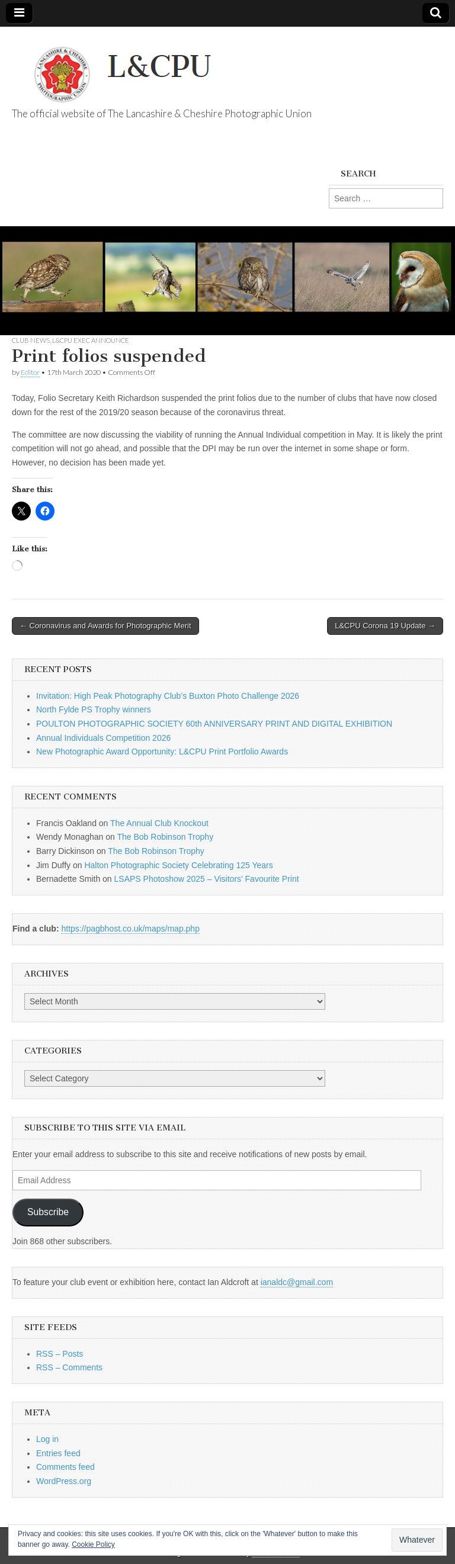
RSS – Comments (69, 1367)
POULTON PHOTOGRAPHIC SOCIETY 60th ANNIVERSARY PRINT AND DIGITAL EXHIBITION (214, 723)
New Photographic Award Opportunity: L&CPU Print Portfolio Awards (162, 751)
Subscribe (48, 1212)
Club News (31, 340)
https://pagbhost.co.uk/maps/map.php (130, 928)
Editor (30, 372)
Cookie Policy (93, 1544)
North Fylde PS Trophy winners (93, 709)
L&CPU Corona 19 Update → (385, 625)
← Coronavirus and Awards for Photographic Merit (105, 625)
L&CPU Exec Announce (90, 340)
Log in (47, 1439)
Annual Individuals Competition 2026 (103, 738)
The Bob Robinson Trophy (165, 837)
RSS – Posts (59, 1354)
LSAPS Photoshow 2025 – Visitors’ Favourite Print (206, 879)
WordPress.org (63, 1481)
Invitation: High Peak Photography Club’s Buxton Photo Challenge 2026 (167, 696)
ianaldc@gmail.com (297, 1282)
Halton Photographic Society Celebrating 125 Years (178, 865)
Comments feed (65, 1467)
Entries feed (58, 1453)
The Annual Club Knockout (159, 823)
